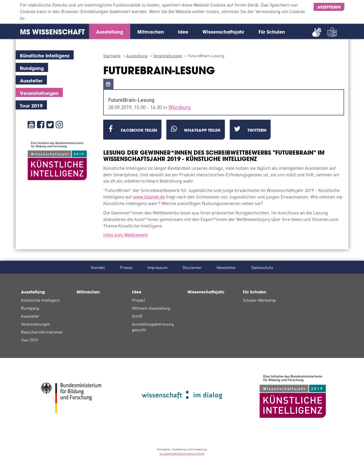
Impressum (157, 267)
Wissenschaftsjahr (223, 32)
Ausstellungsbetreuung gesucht (153, 326)
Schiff (137, 316)
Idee (183, 32)
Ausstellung (109, 32)
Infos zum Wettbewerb (125, 234)
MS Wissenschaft (52, 31)
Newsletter (226, 267)
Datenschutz (262, 267)
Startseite (112, 55)
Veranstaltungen (167, 55)
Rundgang (30, 308)
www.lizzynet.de (149, 196)
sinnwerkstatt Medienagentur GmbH (182, 453)
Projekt (138, 300)
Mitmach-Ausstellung (151, 308)
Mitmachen (150, 32)
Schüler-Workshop (259, 300)
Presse (126, 267)
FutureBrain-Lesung (206, 55)
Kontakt (98, 267)
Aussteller (30, 316)
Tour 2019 (29, 340)
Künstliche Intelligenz (40, 300)
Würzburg (179, 107)
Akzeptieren (329, 7)
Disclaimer (192, 267)
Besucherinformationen (42, 332)
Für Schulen (271, 32)
